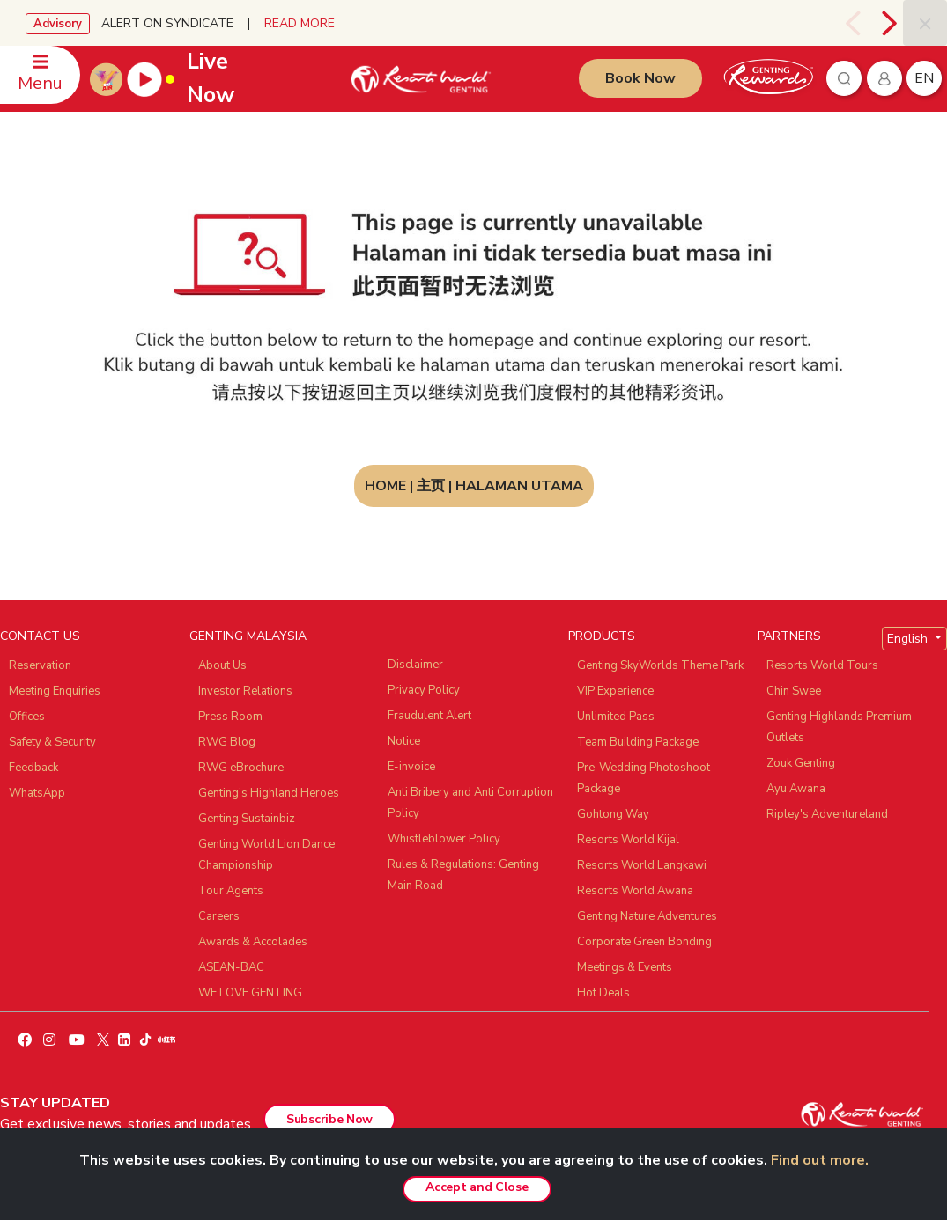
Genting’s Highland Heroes (268, 793)
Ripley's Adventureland (827, 814)
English (909, 638)
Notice (404, 741)
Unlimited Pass (616, 716)
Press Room (230, 716)
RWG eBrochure (241, 767)
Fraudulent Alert (429, 716)
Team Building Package (638, 742)
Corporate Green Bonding (644, 942)
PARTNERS (789, 636)
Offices (27, 716)
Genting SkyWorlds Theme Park (660, 665)
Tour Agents (230, 891)
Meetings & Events (624, 967)
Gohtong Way (613, 814)
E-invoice (411, 767)
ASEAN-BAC (231, 967)
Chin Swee (793, 691)
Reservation (40, 665)
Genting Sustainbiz (246, 819)
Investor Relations (245, 691)
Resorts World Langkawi (642, 865)
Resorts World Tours (822, 665)
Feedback (33, 767)
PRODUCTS (601, 636)
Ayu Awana (795, 789)
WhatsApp (37, 793)
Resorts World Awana (635, 891)
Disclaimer (415, 664)
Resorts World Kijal (628, 840)
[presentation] (855, 22)
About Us (222, 665)
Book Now (640, 78)
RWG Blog (226, 742)
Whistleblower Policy (444, 839)
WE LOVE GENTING (250, 993)
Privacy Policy (424, 690)
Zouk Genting (800, 763)
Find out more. (820, 1160)
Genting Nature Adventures (647, 916)
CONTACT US (40, 636)
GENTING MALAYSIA (248, 636)
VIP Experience (615, 691)
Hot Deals (603, 993)
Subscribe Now (329, 1119)
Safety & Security (52, 742)
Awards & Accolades (252, 942)
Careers (219, 916)
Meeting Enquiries (54, 691)
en (924, 78)
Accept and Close (476, 1187)
